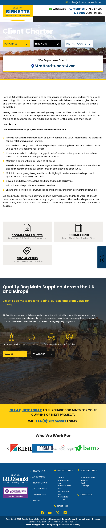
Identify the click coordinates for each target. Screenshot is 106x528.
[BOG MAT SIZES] (79, 228)
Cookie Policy (68, 519)
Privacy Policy (83, 519)
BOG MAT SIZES (79, 235)
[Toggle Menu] (101, 19)
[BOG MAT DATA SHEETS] (27, 228)
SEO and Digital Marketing (39, 524)
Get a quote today (26, 410)
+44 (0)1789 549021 (51, 421)
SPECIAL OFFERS (27, 258)
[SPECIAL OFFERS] (27, 251)
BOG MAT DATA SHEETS (27, 235)
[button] (8, 448)
